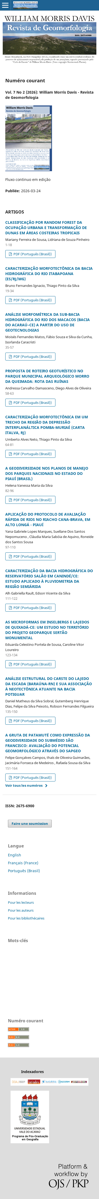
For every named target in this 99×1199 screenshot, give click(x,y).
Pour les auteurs (21, 910)
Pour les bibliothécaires (26, 918)
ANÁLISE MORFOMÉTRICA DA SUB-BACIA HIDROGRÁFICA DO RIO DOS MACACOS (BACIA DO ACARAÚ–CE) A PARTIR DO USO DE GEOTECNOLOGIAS (47, 322)
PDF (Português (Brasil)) (32, 254)
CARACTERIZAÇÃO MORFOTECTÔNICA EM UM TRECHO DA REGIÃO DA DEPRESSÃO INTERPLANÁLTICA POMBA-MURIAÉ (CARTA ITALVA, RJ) (46, 424)
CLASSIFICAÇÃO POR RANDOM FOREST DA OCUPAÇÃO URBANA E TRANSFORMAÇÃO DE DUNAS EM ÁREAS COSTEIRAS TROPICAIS (46, 227)
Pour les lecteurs (21, 902)
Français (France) (23, 862)
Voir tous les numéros (24, 785)
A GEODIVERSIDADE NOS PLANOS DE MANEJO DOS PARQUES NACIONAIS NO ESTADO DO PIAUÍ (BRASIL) (46, 473)
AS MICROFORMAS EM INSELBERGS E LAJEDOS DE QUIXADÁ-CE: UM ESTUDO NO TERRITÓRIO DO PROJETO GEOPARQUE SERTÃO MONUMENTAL (47, 629)
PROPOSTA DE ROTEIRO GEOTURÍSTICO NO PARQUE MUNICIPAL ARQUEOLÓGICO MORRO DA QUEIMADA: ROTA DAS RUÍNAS (47, 376)
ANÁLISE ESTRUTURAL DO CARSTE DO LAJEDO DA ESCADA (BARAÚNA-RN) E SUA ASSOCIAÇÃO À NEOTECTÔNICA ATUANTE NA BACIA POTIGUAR (48, 686)
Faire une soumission (30, 823)
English (14, 854)
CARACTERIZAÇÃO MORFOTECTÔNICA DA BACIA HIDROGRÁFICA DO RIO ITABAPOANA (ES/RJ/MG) (49, 273)
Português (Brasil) (24, 870)
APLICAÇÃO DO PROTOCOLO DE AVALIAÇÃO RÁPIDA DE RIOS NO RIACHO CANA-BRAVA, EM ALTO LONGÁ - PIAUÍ (47, 519)
